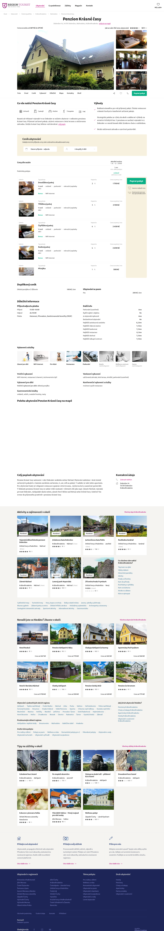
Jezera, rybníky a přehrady (90, 604)
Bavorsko (53, 910)
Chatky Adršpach (59, 689)
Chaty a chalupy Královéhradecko (130, 713)
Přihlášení (62, 918)
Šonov (78, 717)
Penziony (119, 887)
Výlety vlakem (123, 572)
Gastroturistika (82, 610)
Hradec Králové (47, 712)
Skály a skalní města (71, 604)
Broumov (35, 712)
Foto (19, 94)
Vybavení (42, 94)
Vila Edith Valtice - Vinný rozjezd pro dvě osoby (65, 818)
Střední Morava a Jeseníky (26, 898)
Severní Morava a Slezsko (26, 895)
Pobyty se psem (39, 735)
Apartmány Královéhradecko (128, 716)
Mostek (52, 717)
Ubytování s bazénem (91, 895)
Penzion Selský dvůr (93, 689)
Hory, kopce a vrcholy (53, 604)
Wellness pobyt (91, 817)
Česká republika (26, 14)
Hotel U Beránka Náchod (29, 689)
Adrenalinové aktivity (66, 610)
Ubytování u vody (105, 735)
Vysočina (53, 901)
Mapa (61, 94)
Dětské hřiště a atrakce (58, 607)
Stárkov (79, 709)
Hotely (118, 884)
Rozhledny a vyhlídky (126, 586)
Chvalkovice (42, 717)
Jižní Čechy (54, 884)
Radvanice (70, 717)
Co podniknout (55, 6)
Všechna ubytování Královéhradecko (130, 622)
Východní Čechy (23, 904)
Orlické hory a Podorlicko (59, 893)
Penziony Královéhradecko (128, 710)
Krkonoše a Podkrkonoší (26, 884)
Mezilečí (48, 715)
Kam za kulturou (124, 589)
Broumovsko (44, 726)
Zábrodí (99, 717)
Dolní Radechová (84, 715)
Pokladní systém (23, 927)
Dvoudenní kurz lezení (127, 778)
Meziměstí (21, 715)
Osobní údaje (40, 918)
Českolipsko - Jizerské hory (60, 890)
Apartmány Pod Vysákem (128, 650)
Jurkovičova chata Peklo (95, 541)
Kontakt (89, 6)
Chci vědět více (22, 868)
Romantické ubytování (91, 890)
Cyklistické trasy (23, 604)
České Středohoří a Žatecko (60, 907)
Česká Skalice (47, 709)
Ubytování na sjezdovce (60, 738)
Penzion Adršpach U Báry (62, 650)
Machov (31, 715)
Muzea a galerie (23, 607)
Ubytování (40, 6)
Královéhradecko (40, 14)
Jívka (65, 709)
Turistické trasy (37, 604)
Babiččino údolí (67, 726)
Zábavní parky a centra (39, 607)
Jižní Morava (21, 887)
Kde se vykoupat (124, 595)
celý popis (61, 124)
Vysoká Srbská (89, 717)
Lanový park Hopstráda (61, 583)
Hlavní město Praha (24, 910)
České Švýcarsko (23, 890)
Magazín (78, 6)
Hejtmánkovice (98, 715)
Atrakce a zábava (124, 592)
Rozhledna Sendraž (126, 541)
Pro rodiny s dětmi (24, 735)
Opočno (72, 712)
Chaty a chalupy (122, 890)
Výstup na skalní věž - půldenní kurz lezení (97, 779)
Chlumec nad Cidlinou (86, 712)
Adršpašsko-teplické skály (27, 726)
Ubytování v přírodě (42, 738)
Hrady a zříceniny (124, 580)
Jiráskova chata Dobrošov (62, 541)
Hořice (33, 717)
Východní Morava (23, 907)
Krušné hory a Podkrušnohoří (60, 904)
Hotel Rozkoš (24, 650)
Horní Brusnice (22, 717)
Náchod (58, 709)
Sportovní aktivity (49, 610)
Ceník (34, 94)
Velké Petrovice (61, 712)
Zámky (120, 577)
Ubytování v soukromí (124, 898)
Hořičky (39, 715)
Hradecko (79, 726)
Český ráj (53, 895)
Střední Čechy (55, 898)
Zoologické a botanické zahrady (28, 610)
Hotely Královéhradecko (127, 719)
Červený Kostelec (23, 712)
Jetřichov (56, 715)
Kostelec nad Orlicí (103, 712)
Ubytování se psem (90, 893)
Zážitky (68, 6)
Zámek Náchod (25, 583)
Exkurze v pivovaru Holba (29, 817)
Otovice (60, 717)
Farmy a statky (121, 895)
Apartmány (120, 893)
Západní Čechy (22, 901)
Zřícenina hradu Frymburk (95, 583)
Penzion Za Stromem (126, 689)
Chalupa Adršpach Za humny (96, 650)
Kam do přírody (123, 583)
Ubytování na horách (24, 738)
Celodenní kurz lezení (28, 778)
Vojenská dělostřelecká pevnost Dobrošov (32, 542)
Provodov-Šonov (69, 715)
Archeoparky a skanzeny (98, 607)
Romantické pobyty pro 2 (71, 735)
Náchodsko (53, 14)
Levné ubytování (89, 904)
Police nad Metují (105, 709)
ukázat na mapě (105, 24)
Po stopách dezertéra (60, 778)
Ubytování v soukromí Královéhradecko (126, 723)
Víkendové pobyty (89, 735)
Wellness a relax (53, 735)
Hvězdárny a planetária (78, 607)
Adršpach (20, 709)
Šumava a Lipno (23, 893)
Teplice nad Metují (33, 709)
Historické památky (125, 574)
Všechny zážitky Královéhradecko (132, 750)
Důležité (53, 94)
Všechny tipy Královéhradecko (133, 513)
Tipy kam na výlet (124, 569)
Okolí (79, 94)
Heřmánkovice (90, 709)
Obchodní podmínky (24, 918)
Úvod (5, 14)
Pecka (72, 709)
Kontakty (70, 94)
